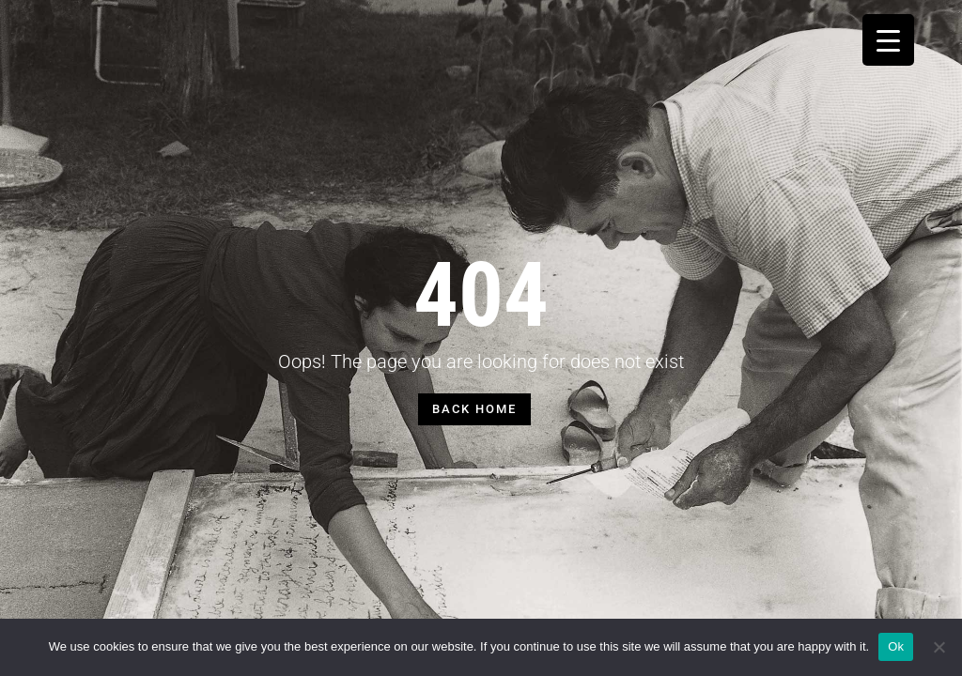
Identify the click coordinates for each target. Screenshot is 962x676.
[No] (938, 647)
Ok (896, 646)
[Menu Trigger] (888, 40)
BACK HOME (474, 409)
